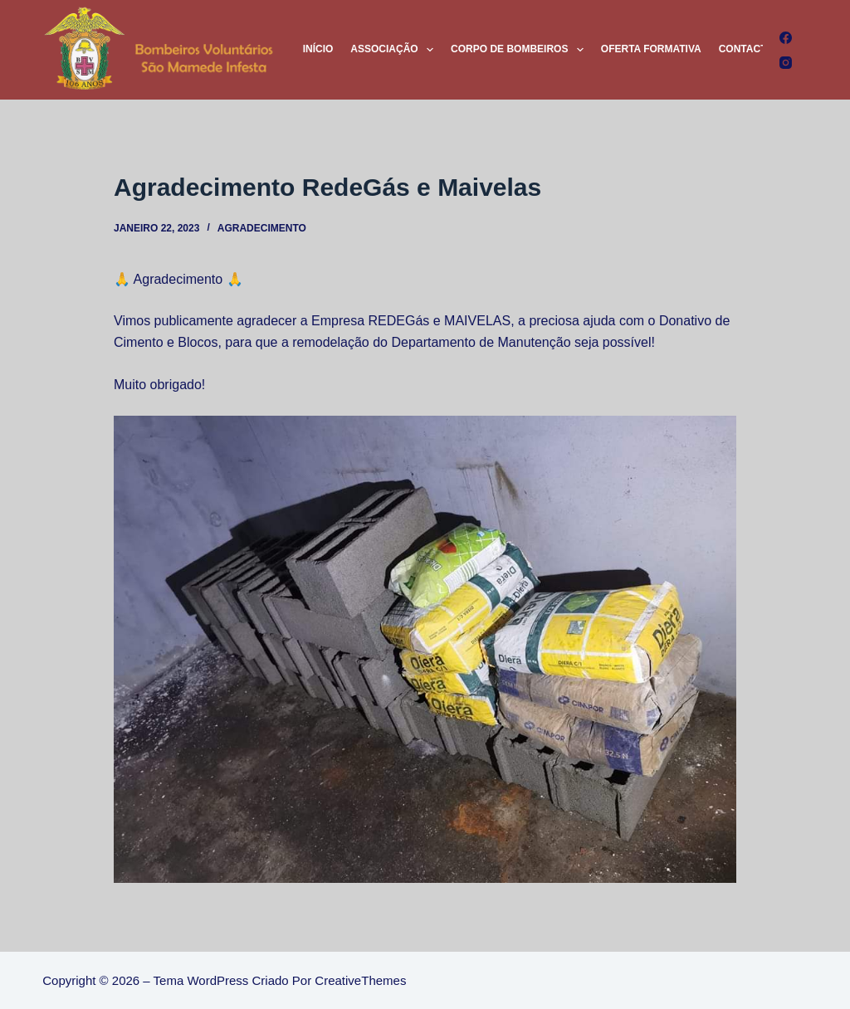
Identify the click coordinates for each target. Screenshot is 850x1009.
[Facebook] (785, 38)
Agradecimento (261, 228)
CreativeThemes (360, 980)
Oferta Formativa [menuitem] (651, 49)
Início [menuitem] (318, 49)
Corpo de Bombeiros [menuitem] (520, 50)
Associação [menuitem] (395, 50)
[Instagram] (785, 62)
